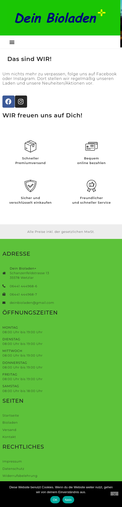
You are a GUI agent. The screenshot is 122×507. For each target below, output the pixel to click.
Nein (68, 500)
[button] (12, 42)
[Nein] (114, 494)
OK (55, 500)
